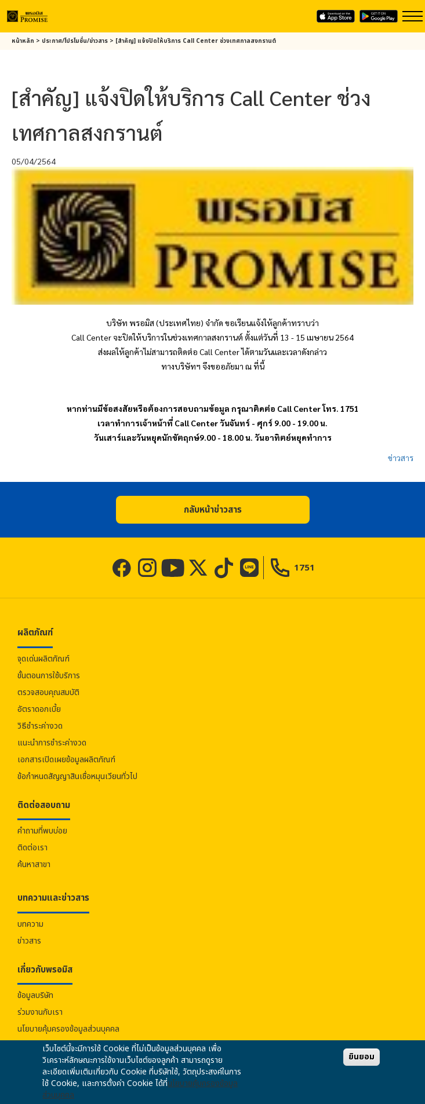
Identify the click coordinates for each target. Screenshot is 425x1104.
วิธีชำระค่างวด (40, 726)
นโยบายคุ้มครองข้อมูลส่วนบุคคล (68, 1029)
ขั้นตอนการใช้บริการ (48, 676)
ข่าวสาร (400, 457)
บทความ (30, 924)
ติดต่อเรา (32, 848)
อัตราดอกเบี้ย (39, 709)
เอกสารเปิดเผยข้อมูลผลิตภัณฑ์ (66, 760)
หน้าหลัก (23, 41)
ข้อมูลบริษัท (35, 995)
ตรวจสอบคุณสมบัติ (48, 692)
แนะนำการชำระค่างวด (51, 743)
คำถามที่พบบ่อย (42, 831)
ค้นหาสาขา (33, 864)
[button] (213, 510)
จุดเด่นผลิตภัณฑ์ (43, 659)
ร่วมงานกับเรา (40, 1012)
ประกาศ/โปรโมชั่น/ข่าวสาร (75, 41)
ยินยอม (361, 1057)
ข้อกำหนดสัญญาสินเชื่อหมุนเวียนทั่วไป (77, 776)
